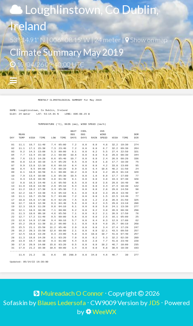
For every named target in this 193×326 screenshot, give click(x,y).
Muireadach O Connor (71, 293)
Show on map (146, 39)
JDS (154, 302)
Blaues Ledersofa (61, 302)
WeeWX (104, 311)
